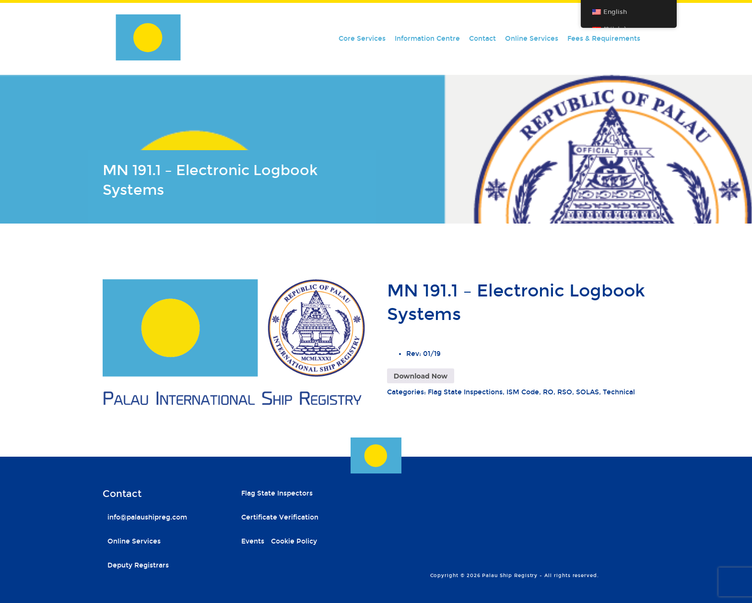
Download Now (420, 376)
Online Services (531, 39)
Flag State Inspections (465, 392)
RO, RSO (557, 392)
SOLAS (587, 392)
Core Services (362, 39)
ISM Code (522, 392)
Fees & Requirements (603, 39)
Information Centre (427, 39)
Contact (482, 39)
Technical (619, 392)
